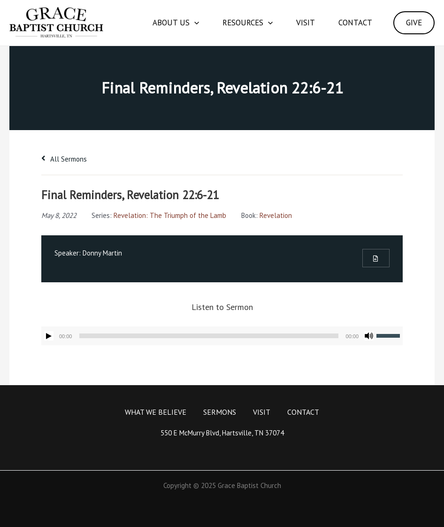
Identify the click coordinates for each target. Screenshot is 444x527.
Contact (355, 22)
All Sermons (64, 159)
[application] (194, 22)
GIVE (414, 22)
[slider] (208, 335)
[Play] (49, 336)
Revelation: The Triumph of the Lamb (170, 215)
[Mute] (369, 336)
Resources (247, 22)
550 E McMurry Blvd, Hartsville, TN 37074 (222, 432)
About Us (176, 22)
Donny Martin (102, 252)
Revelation (276, 215)
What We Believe (155, 412)
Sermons (219, 412)
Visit (305, 22)
